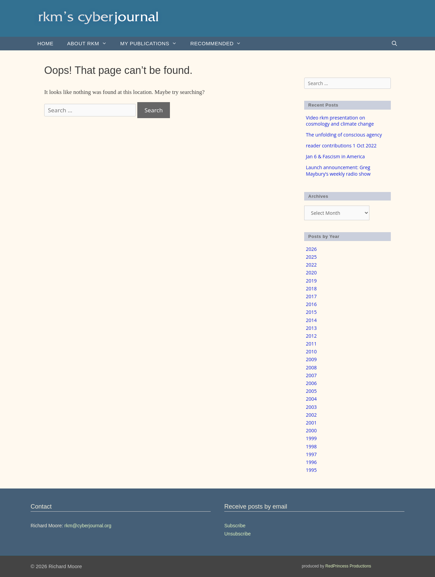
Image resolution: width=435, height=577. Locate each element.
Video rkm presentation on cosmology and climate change (340, 120)
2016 (311, 304)
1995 (311, 470)
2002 (311, 415)
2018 (311, 288)
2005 (311, 391)
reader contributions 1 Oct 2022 (341, 145)
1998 (311, 446)
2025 (311, 257)
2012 (311, 336)
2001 (311, 422)
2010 (311, 351)
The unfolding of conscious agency (344, 134)
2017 (311, 296)
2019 (311, 280)
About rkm (90, 43)
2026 (311, 249)
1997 (311, 454)
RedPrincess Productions (348, 566)
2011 (311, 343)
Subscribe (234, 525)
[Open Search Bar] (394, 43)
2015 (311, 312)
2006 (311, 383)
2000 (311, 430)
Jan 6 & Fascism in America (335, 156)
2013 (311, 328)
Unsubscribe (237, 533)
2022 (311, 264)
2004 (311, 399)
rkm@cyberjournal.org (88, 525)
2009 (311, 359)
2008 (311, 367)
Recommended (219, 43)
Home (45, 43)
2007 (311, 375)
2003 (311, 407)
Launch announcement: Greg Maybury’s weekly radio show (338, 170)
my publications (152, 43)
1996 (311, 462)
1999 (311, 438)
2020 (311, 272)
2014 (311, 320)
